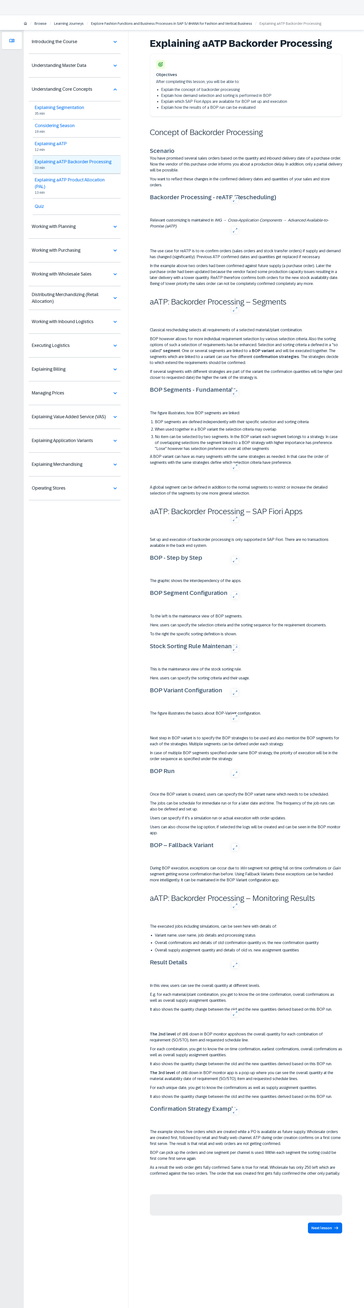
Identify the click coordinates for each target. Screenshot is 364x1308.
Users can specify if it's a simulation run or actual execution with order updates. (218, 818)
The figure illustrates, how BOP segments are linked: (195, 413)
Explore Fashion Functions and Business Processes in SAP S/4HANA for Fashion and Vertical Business (171, 24)
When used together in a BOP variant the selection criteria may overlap (215, 429)
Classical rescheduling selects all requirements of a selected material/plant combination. (226, 330)
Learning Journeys (69, 24)
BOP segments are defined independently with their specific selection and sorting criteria (232, 422)
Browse (40, 24)
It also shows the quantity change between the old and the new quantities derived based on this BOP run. (241, 1009)
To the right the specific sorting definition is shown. (193, 634)
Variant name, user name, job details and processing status (205, 935)
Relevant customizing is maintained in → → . (239, 223)
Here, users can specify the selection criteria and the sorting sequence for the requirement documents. (238, 625)
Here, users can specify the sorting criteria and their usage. (200, 678)
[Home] (25, 24)
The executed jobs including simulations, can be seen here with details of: (213, 926)
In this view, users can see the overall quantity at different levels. (205, 985)
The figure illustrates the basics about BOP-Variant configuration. (205, 713)
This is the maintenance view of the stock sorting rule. (196, 669)
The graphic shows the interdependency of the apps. (195, 581)
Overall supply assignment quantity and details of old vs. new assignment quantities (227, 950)
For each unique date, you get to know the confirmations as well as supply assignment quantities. (233, 1087)
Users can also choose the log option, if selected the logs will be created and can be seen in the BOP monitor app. (245, 830)
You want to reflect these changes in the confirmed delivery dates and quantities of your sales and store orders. (240, 182)
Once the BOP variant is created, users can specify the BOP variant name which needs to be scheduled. (239, 794)
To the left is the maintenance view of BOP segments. (196, 616)
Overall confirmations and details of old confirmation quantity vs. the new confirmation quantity (237, 943)
